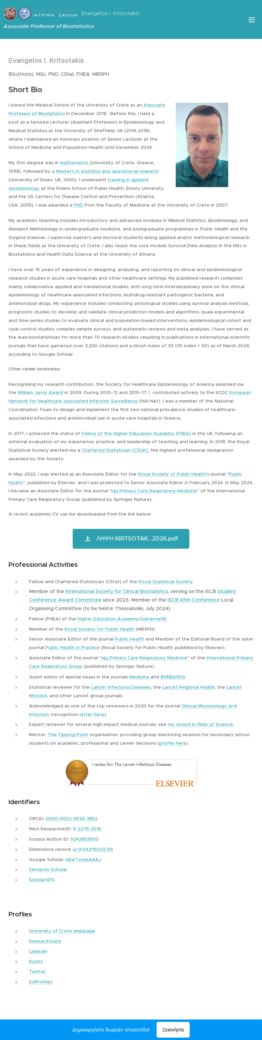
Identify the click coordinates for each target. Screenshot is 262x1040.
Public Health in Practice (72, 647)
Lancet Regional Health (188, 687)
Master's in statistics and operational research (107, 171)
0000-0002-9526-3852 (72, 818)
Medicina (139, 677)
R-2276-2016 (87, 829)
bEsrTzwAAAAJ (83, 859)
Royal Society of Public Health (172, 474)
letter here (91, 714)
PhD (79, 205)
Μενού (252, 19)
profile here (172, 743)
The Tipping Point (68, 734)
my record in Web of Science (200, 724)
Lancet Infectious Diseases (121, 687)
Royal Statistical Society (165, 582)
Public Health (129, 639)
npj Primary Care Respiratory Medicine (154, 491)
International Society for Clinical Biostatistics (117, 591)
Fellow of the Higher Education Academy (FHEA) (136, 433)
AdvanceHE (153, 619)
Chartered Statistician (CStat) (115, 450)
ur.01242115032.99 (93, 849)
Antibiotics (172, 677)
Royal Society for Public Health (99, 629)
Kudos (36, 961)
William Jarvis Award (40, 392)
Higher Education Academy (108, 619)
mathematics (75, 163)
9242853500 (84, 839)
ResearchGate (45, 941)
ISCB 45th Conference (194, 600)
